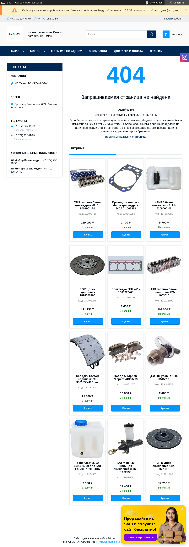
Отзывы (156, 51)
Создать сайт (22, 2)
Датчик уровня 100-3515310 (164, 377)
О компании (98, 51)
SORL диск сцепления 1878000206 (87, 292)
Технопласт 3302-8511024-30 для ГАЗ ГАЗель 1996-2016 (87, 466)
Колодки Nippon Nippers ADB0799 (126, 377)
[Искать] (151, 34)
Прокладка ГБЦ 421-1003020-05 (126, 291)
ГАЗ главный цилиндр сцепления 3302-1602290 (126, 467)
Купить (88, 234)
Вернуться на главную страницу (125, 136)
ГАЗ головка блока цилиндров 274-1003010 (164, 292)
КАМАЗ (14, 51)
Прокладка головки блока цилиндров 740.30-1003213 (125, 205)
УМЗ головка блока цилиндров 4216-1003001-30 (87, 205)
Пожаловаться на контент (112, 541)
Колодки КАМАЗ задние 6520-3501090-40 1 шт (87, 379)
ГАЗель (35, 51)
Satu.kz (111, 538)
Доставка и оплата (128, 51)
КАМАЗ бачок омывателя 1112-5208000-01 (164, 205)
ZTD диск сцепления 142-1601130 (164, 466)
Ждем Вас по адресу (66, 51)
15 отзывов (156, 2)
